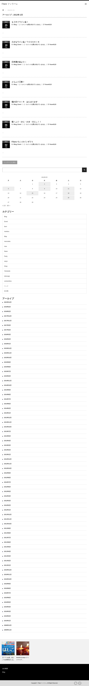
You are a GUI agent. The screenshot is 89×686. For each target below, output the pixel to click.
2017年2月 (7, 330)
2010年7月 (7, 593)
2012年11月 (7, 464)
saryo (6, 261)
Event (19, 44)
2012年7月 (7, 482)
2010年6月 (7, 597)
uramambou (8, 281)
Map (5, 236)
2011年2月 (7, 560)
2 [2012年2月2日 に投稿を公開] (44, 184)
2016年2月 (7, 339)
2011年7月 (7, 537)
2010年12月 (7, 570)
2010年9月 (7, 584)
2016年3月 (7, 334)
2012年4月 (7, 496)
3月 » (8, 205)
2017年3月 (7, 325)
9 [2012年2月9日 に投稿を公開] (44, 188)
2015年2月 (7, 376)
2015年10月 (7, 357)
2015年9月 (7, 362)
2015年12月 (7, 348)
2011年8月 (7, 533)
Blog (15, 24)
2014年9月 (7, 390)
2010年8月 (7, 588)
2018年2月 (7, 311)
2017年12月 (7, 316)
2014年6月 (7, 404)
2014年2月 (7, 408)
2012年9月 (7, 473)
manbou (6, 231)
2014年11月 (7, 380)
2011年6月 (7, 542)
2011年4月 (7, 551)
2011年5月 (7, 547)
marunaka (7, 241)
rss (75, 683)
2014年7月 (7, 399)
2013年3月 (7, 445)
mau (5, 246)
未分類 (6, 291)
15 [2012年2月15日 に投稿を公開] (32, 193)
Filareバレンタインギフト (22, 142)
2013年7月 (7, 431)
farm (5, 226)
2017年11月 (7, 320)
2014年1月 (7, 413)
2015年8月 (7, 367)
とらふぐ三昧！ (18, 82)
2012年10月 (7, 468)
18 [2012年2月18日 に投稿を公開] (68, 193)
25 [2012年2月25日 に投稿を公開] (68, 197)
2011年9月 (7, 528)
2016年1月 (7, 344)
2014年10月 (7, 385)
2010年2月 (7, 616)
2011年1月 (7, 565)
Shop (5, 266)
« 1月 (4, 205)
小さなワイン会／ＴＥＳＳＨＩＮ (25, 42)
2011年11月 (7, 519)
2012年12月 (7, 459)
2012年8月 (7, 477)
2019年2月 (7, 307)
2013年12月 (7, 417)
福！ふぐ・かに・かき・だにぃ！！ (26, 122)
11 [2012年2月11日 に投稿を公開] (68, 188)
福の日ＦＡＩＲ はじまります (25, 102)
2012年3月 (7, 500)
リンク (6, 286)
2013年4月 (7, 440)
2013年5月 (7, 436)
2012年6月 (7, 487)
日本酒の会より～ (19, 62)
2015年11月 (7, 353)
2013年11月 (7, 422)
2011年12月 (7, 514)
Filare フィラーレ (42, 683)
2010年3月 (7, 611)
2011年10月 (7, 524)
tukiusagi (7, 276)
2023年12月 (7, 302)
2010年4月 (7, 607)
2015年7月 (7, 371)
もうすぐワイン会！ (20, 22)
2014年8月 (7, 394)
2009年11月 (7, 630)
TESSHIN (7, 271)
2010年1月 (7, 620)
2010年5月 (7, 602)
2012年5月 (7, 491)
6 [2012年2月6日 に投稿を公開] (8, 188)
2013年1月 (7, 454)
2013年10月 (7, 427)
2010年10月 (7, 579)
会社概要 (5, 668)
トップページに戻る (10, 162)
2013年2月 (7, 450)
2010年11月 (7, 574)
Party (5, 256)
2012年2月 (7, 505)
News (6, 251)
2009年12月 (7, 625)
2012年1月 (7, 510)
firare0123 (48, 24)
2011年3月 (7, 556)
